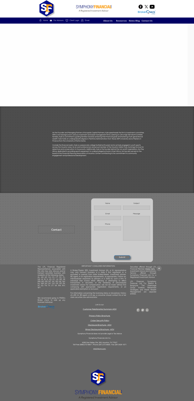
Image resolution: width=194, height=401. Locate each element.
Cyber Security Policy (100, 321)
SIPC (153, 269)
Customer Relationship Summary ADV (100, 309)
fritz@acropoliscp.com (100, 75)
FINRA (147, 269)
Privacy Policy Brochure (99, 316)
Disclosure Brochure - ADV (99, 325)
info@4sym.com (99, 349)
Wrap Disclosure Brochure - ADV (99, 329)
